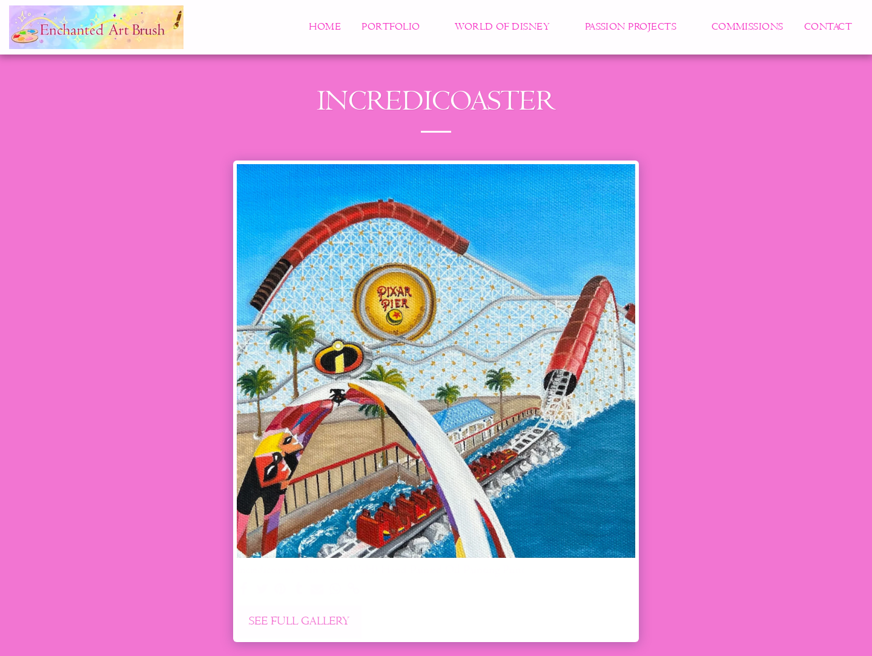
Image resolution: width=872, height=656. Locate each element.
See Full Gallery (299, 621)
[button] (397, 27)
